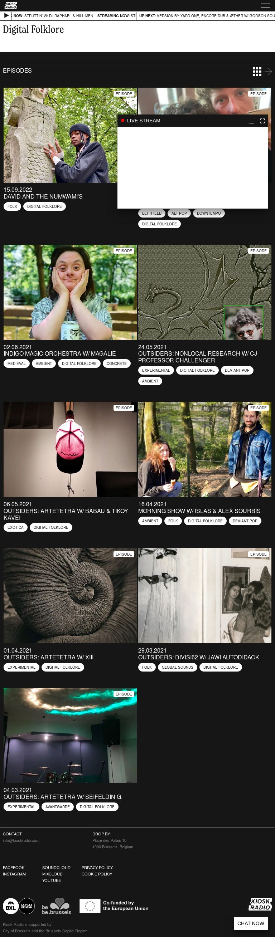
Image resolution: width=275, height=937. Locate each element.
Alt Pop (179, 213)
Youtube (51, 880)
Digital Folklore (44, 206)
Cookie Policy (97, 874)
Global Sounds (177, 667)
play (192, 168)
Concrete (117, 363)
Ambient (44, 363)
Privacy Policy (97, 867)
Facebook (13, 867)
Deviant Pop (237, 370)
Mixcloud (52, 874)
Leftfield (151, 213)
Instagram (14, 874)
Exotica (16, 527)
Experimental (156, 370)
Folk (12, 206)
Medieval (17, 363)
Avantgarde (57, 806)
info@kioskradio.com (21, 840)
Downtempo (209, 213)
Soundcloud (56, 867)
